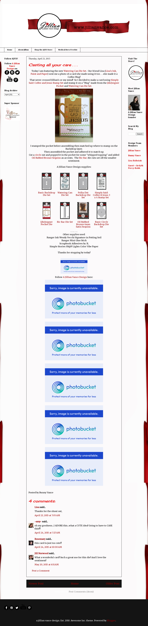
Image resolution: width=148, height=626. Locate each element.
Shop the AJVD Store (43, 50)
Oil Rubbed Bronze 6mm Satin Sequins (83, 224)
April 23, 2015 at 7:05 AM (47, 515)
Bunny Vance (134, 156)
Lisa (37, 507)
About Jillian (23, 50)
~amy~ (38, 521)
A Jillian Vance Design (75, 277)
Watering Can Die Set (75, 71)
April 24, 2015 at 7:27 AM (47, 532)
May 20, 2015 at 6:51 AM (47, 564)
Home (9, 50)
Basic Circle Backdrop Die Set (101, 224)
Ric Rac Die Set (65, 222)
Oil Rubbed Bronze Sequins (46, 157)
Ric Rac (83, 157)
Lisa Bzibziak (135, 161)
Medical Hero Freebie (67, 50)
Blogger (111, 620)
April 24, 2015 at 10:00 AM (48, 547)
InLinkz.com (73, 231)
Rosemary (40, 539)
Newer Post (36, 583)
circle (38, 155)
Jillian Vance (134, 151)
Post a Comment (41, 570)
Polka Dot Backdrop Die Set (83, 195)
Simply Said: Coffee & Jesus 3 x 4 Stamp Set (101, 195)
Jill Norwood (41, 553)
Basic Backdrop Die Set (46, 193)
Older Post (112, 583)
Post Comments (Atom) (81, 591)
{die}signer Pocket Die (46, 223)
